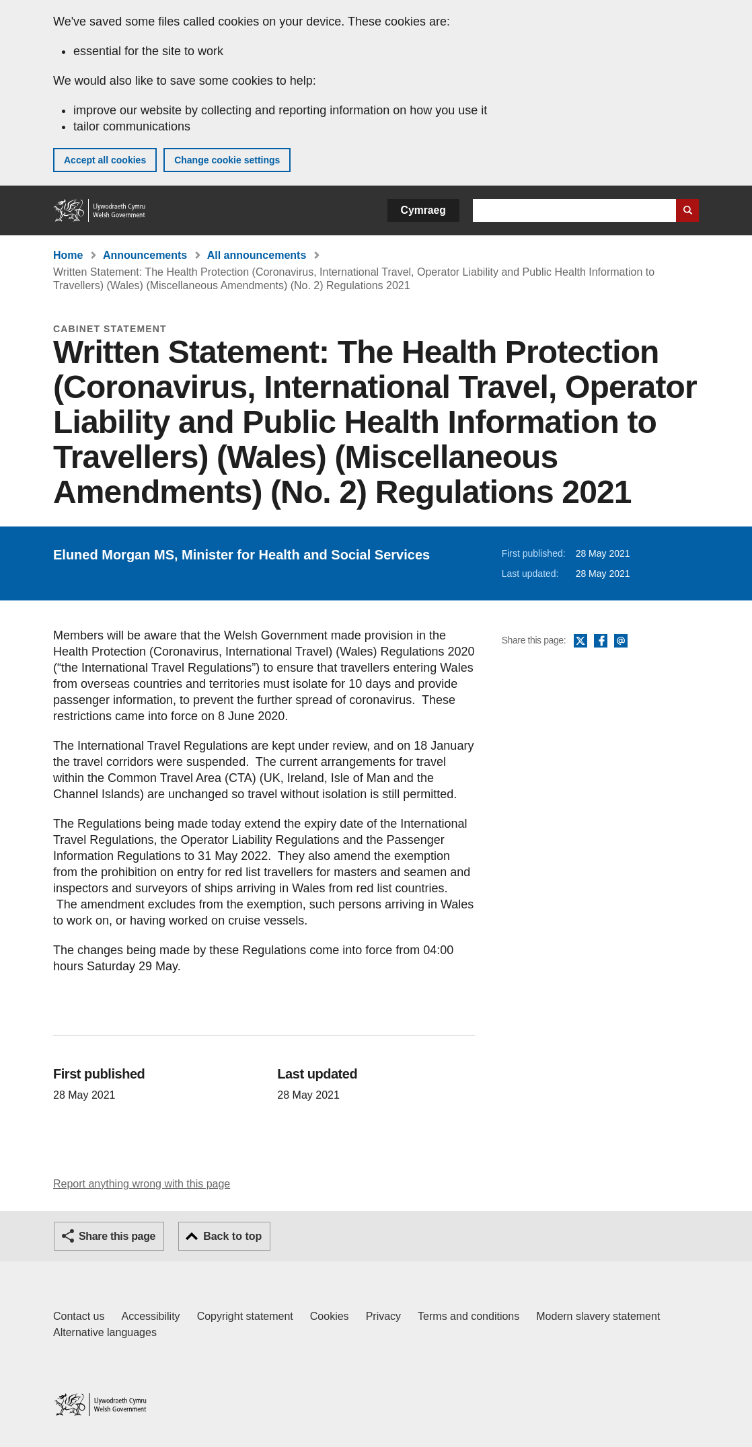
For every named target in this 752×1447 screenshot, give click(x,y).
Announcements (145, 255)
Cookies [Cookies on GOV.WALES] (329, 1316)
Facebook (600, 641)
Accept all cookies (105, 160)
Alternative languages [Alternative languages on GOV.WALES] (105, 1332)
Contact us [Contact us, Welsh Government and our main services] (78, 1316)
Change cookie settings (227, 160)
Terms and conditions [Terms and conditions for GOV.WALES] (468, 1316)
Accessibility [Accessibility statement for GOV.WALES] (150, 1316)
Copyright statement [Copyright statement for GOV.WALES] (245, 1316)
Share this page (117, 1236)
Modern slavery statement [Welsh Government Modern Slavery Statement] (598, 1316)
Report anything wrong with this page (141, 1183)
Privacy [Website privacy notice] (383, 1316)
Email (621, 641)
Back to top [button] (232, 1236)
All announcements (257, 255)
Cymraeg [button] (423, 210)
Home (68, 255)
